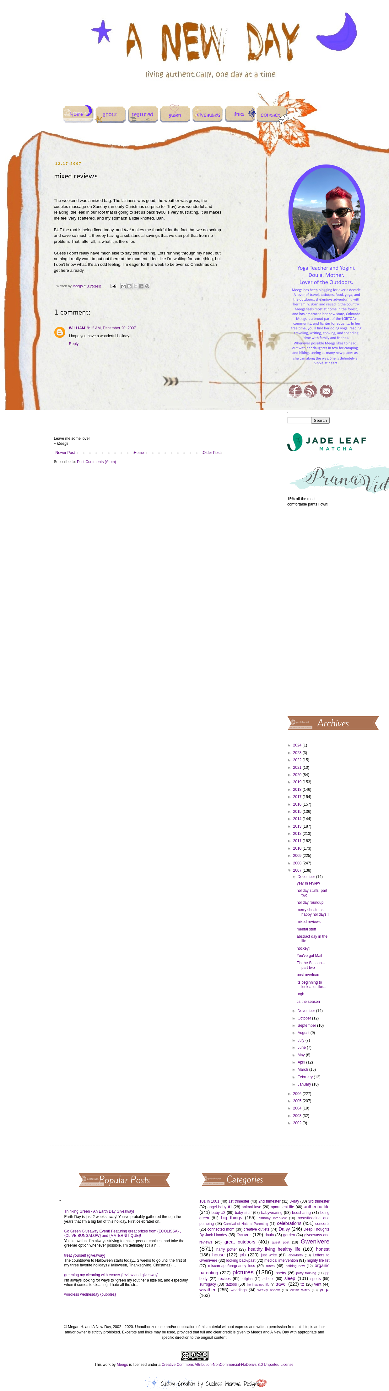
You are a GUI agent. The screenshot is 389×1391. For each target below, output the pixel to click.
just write (269, 1255)
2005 (298, 1101)
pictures (243, 1272)
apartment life (282, 1207)
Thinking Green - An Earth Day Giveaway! (99, 1211)
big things (231, 1217)
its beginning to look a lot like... (311, 984)
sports (316, 1278)
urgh (300, 994)
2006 (298, 1094)
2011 (298, 841)
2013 (298, 826)
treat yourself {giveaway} (84, 1255)
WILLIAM (77, 328)
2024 (298, 745)
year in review (308, 883)
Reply (74, 344)
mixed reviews (309, 921)
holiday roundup (310, 902)
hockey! (303, 948)
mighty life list (318, 1260)
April (302, 1062)
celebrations (289, 1223)
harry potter (226, 1249)
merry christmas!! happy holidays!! (313, 912)
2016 (298, 804)
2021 (298, 767)
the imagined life (257, 1284)
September (307, 1025)
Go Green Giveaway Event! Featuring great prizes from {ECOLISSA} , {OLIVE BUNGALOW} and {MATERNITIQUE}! (122, 1233)
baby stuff (243, 1212)
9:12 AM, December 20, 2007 (111, 328)
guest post (280, 1242)
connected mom (221, 1229)
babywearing (272, 1212)
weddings (239, 1290)
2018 (298, 789)
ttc (302, 1284)
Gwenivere (315, 1241)
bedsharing (301, 1212)
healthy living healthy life (274, 1249)
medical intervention (281, 1260)
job (243, 1254)
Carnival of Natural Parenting (246, 1224)
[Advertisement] (308, 611)
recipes (225, 1278)
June (302, 1047)
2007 (298, 870)
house (218, 1254)
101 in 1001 (209, 1201)
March (303, 1069)
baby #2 (218, 1212)
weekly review (268, 1290)
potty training (306, 1273)
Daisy (284, 1229)
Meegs (122, 1364)
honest (322, 1249)
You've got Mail (309, 955)
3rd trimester (319, 1201)
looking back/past (241, 1260)
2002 (298, 1123)
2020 (298, 775)
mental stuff (306, 929)
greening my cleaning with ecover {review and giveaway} (111, 1275)
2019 (298, 782)
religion (246, 1279)
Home (139, 452)
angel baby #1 (220, 1207)
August (304, 1033)
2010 (298, 848)
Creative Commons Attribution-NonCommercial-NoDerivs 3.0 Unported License (227, 1364)
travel (281, 1284)
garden (289, 1235)
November (307, 1010)
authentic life (316, 1206)
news (270, 1266)
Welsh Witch (300, 1290)
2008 (298, 863)
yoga (324, 1289)
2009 (298, 855)
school (267, 1278)
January (305, 1084)
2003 (298, 1116)
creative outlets (256, 1229)
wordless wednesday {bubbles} (90, 1294)
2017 (298, 797)
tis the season (308, 1001)
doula (269, 1235)
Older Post (212, 452)
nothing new (295, 1266)
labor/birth (295, 1255)
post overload (308, 975)
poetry (281, 1273)
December (307, 876)
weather (207, 1289)
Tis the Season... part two (311, 965)
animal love (251, 1207)
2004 (298, 1108)
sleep (289, 1278)
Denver (243, 1234)
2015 (298, 811)
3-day (294, 1201)
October (305, 1018)
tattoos (231, 1284)
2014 (298, 819)
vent (317, 1284)
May (302, 1055)
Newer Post (65, 452)
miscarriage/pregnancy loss (231, 1266)
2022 (298, 760)
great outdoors (239, 1241)
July (301, 1040)
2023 (298, 753)
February (306, 1077)
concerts (322, 1223)
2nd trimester (269, 1201)
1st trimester (239, 1201)
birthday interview (272, 1218)
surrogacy (207, 1284)
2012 (298, 833)
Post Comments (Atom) (96, 462)
